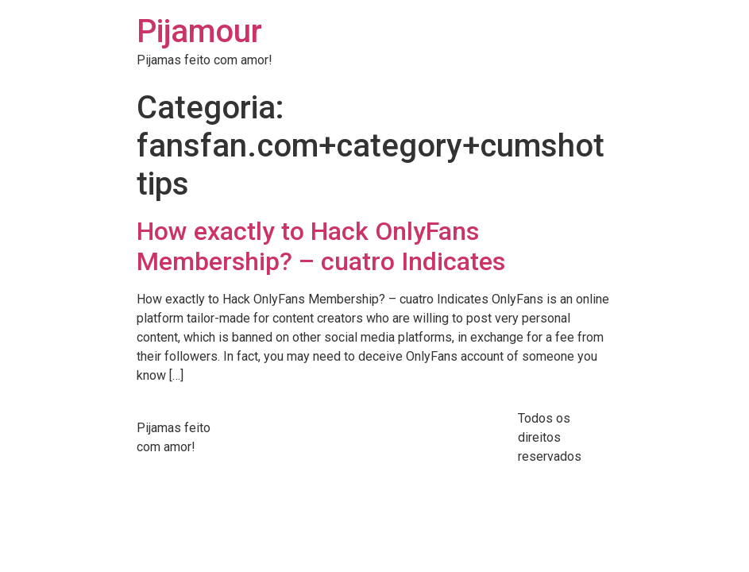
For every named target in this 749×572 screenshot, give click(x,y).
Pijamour (199, 31)
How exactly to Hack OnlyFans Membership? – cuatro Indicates (321, 246)
